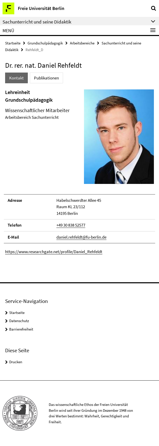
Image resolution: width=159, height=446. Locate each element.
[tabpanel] (79, 171)
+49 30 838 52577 (70, 225)
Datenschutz (19, 320)
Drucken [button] (15, 361)
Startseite (12, 43)
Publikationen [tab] (46, 78)
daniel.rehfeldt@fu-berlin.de (81, 237)
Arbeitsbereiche (82, 43)
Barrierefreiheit (21, 329)
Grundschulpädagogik (45, 43)
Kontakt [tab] (16, 78)
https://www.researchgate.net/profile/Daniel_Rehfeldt (53, 251)
